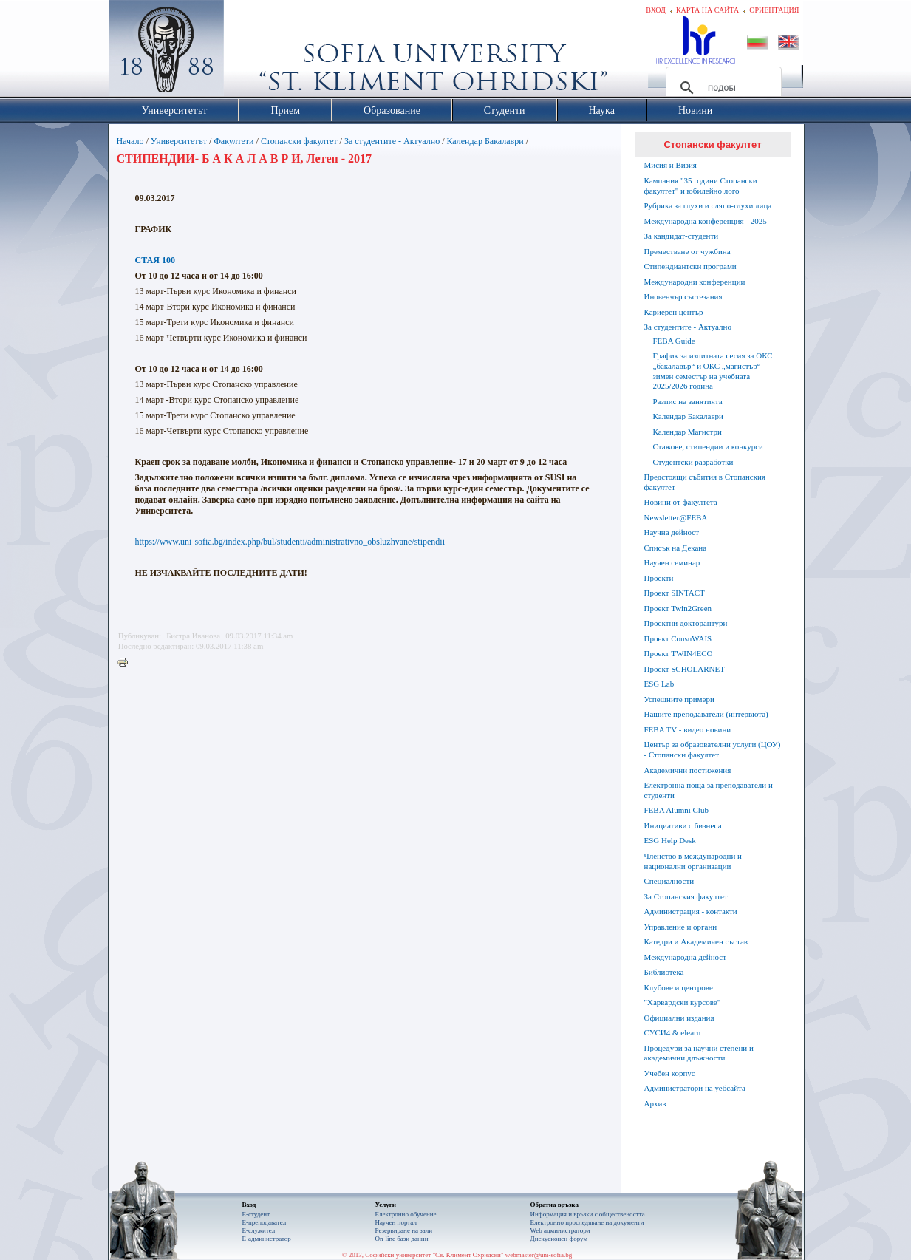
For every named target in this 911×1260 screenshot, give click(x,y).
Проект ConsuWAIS (678, 638)
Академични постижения (687, 770)
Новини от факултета (680, 501)
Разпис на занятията (688, 401)
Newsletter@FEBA (676, 517)
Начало (130, 141)
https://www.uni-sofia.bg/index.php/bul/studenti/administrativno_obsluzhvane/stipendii (290, 542)
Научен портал (396, 1222)
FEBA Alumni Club (676, 810)
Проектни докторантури (686, 623)
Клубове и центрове (678, 987)
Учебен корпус (669, 1073)
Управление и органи (680, 926)
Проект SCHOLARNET (684, 668)
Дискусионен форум (559, 1238)
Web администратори (560, 1230)
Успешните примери (679, 699)
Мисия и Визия (670, 164)
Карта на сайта (707, 10)
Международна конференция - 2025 (705, 221)
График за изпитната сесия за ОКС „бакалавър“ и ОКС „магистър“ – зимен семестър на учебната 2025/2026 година (713, 370)
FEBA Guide (674, 340)
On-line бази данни (402, 1238)
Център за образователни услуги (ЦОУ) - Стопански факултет (712, 749)
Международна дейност (685, 957)
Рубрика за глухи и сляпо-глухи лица (708, 205)
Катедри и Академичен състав (696, 941)
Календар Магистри (687, 431)
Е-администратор (266, 1238)
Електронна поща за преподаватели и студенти (708, 790)
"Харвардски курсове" (682, 1002)
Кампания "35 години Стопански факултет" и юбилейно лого (700, 185)
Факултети (233, 141)
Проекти (659, 577)
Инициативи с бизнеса (683, 825)
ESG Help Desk (670, 840)
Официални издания (679, 1017)
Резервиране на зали (404, 1230)
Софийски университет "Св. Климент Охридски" (249, 51)
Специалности (669, 880)
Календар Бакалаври (484, 141)
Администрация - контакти (690, 911)
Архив (655, 1103)
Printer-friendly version (126, 663)
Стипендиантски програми (690, 266)
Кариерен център (673, 311)
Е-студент (256, 1214)
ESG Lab (659, 683)
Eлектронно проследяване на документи (587, 1222)
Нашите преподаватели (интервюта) (706, 713)
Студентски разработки (693, 461)
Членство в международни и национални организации (693, 861)
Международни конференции (694, 281)
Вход (656, 10)
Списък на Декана (675, 547)
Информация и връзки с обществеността (587, 1214)
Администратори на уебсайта (694, 1087)
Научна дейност (672, 532)
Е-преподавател (264, 1222)
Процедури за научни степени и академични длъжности (699, 1053)
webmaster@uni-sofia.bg (539, 1255)
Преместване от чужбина (687, 251)
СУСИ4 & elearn (672, 1032)
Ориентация (774, 10)
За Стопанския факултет (686, 896)
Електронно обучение (406, 1214)
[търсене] (721, 88)
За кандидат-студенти (681, 235)
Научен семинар (672, 562)
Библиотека (664, 971)
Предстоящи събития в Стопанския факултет (704, 481)
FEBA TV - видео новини (687, 729)
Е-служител (259, 1230)
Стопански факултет (299, 141)
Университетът (179, 141)
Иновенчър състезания (683, 296)
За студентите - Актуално (392, 141)
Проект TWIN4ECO (678, 653)
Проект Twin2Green (678, 608)
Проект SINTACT (674, 592)
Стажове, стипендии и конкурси (708, 446)
